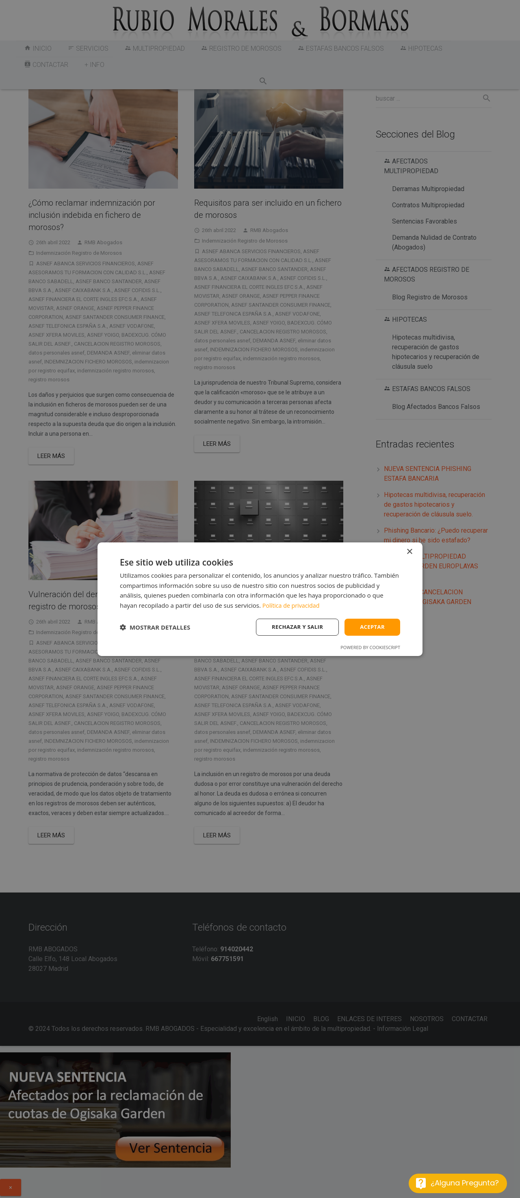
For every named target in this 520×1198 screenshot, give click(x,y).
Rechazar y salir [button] (293, 626)
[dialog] (260, 599)
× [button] (409, 551)
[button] (155, 627)
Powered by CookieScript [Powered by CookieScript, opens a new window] (370, 648)
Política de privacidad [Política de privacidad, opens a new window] (292, 605)
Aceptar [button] (371, 626)
